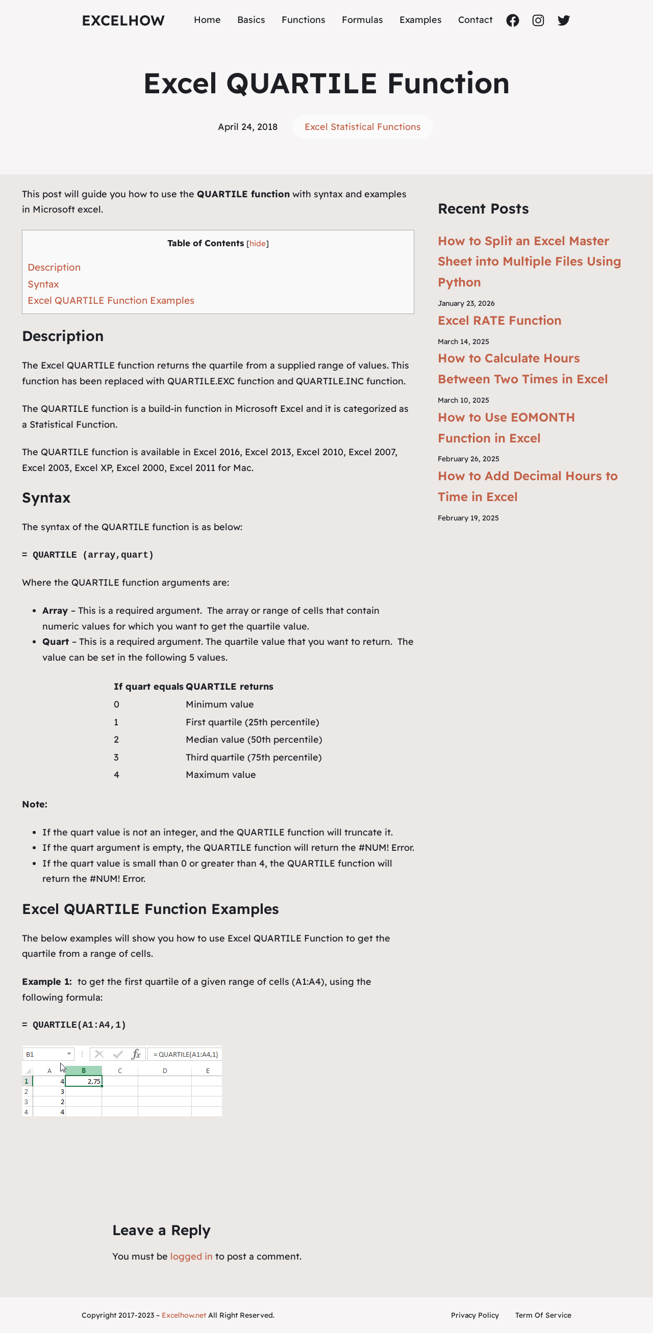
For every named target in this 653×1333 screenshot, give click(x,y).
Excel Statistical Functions (363, 127)
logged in (191, 1256)
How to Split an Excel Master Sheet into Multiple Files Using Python (529, 261)
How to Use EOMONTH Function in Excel (506, 427)
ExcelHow (123, 20)
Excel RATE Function (500, 320)
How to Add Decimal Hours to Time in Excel (528, 486)
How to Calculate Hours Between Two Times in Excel (523, 368)
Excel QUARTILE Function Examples (111, 300)
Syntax (43, 284)
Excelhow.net (184, 1315)
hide (257, 243)
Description (54, 267)
